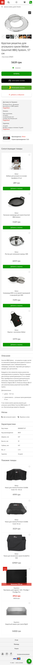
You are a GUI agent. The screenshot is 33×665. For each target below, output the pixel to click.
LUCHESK (20, 663)
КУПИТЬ (16, 74)
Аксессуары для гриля (12, 7)
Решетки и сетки (24, 417)
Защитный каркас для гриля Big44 (16, 624)
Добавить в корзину (16, 188)
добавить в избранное (17, 95)
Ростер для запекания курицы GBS (16, 254)
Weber (24, 136)
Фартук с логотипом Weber (16, 332)
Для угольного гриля (9, 417)
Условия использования (23, 654)
